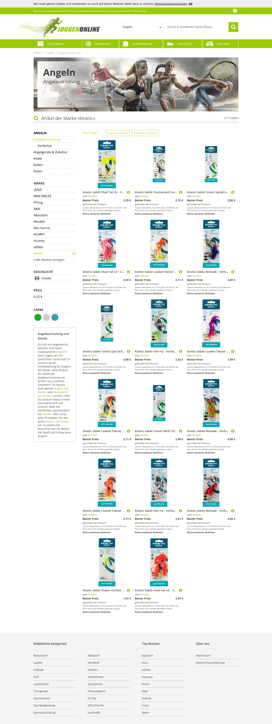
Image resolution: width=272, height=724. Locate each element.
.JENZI (38, 190)
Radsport (93, 655)
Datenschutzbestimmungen (171, 4)
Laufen (38, 662)
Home (37, 53)
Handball (93, 662)
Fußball (38, 670)
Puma (145, 684)
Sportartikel (102, 44)
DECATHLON (96, 705)
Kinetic (38, 253)
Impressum (203, 655)
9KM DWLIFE (43, 196)
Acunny (39, 241)
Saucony (147, 677)
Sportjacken (95, 684)
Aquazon (147, 655)
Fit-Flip (92, 698)
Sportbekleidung (44, 705)
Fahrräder (223, 44)
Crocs (145, 705)
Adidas (146, 670)
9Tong (38, 202)
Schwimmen (96, 677)
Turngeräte (41, 691)
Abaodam (41, 215)
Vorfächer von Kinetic (145, 133)
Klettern (93, 670)
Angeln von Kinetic (57, 421)
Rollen (38, 165)
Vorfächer (44, 146)
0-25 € (38, 297)
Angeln (49, 53)
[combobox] (142, 27)
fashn (145, 712)
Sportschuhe (42, 698)
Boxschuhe (41, 655)
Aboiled (39, 221)
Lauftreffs (94, 712)
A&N (37, 209)
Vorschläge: (90, 133)
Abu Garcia (42, 228)
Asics (145, 662)
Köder (38, 158)
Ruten (38, 171)
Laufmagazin (55, 44)
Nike (145, 691)
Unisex (46, 278)
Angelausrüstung (69, 53)
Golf (36, 677)
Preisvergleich (97, 691)
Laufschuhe (184, 44)
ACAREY (39, 234)
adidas (38, 247)
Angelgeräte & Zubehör (51, 152)
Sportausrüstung (44, 712)
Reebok (146, 698)
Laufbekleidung (142, 44)
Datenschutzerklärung (210, 662)
